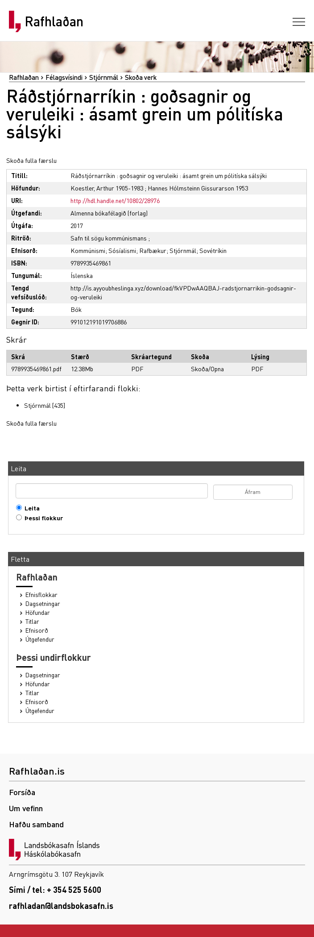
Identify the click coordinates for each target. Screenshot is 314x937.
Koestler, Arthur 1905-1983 (106, 188)
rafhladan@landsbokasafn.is (61, 905)
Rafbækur (152, 250)
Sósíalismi (122, 250)
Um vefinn (26, 808)
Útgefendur (39, 639)
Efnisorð (36, 630)
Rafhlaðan (54, 21)
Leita (30, 508)
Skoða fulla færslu (31, 160)
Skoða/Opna (207, 369)
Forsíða (22, 792)
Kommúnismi (87, 250)
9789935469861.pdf (36, 369)
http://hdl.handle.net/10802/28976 (115, 200)
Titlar (32, 621)
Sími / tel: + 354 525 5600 (55, 889)
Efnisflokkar (41, 594)
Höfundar (37, 612)
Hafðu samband (36, 824)
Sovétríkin (213, 250)
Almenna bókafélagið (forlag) (109, 213)
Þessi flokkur (42, 518)
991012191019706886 (98, 322)
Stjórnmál (103, 77)
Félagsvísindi (64, 77)
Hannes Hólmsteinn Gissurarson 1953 (198, 188)
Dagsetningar (42, 603)
